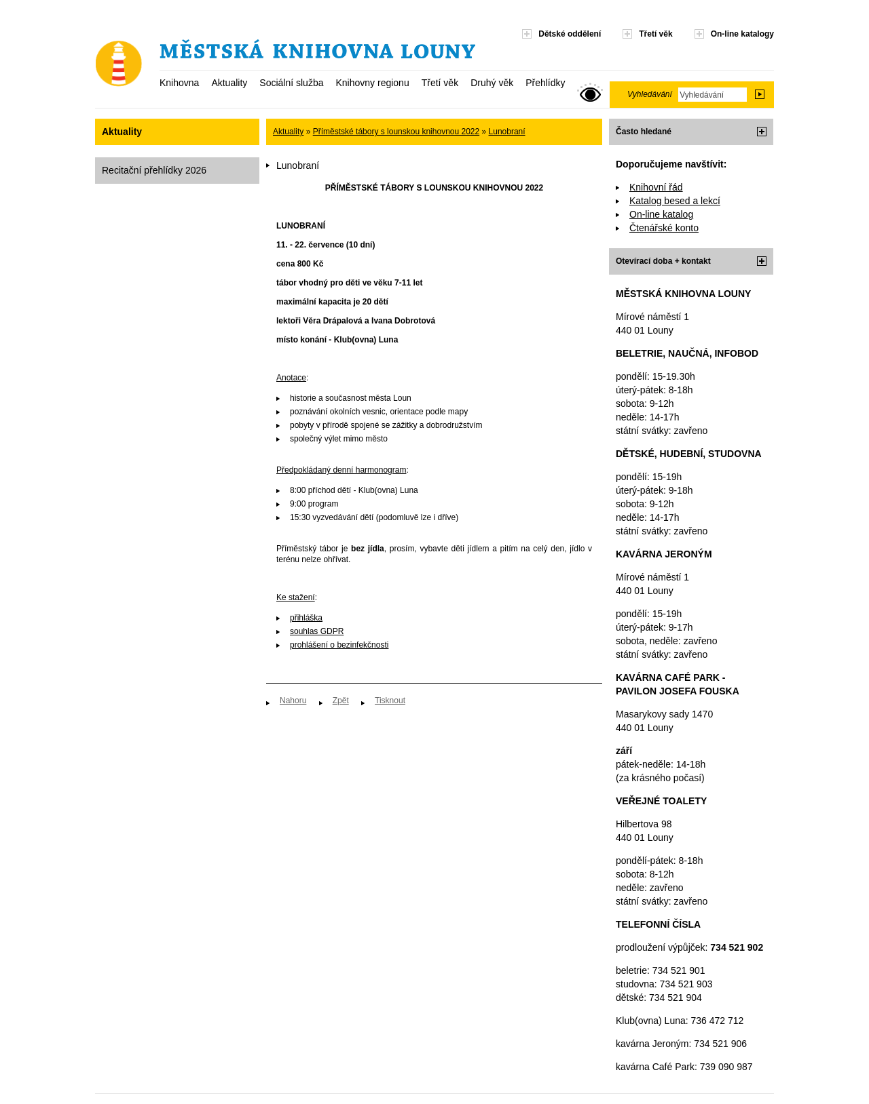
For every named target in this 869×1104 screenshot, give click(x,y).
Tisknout (390, 700)
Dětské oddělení (569, 34)
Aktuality (229, 82)
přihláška (306, 618)
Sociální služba (291, 82)
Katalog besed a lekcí (674, 200)
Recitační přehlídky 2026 (154, 170)
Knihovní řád (656, 187)
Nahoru (293, 700)
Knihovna (179, 82)
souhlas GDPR (317, 631)
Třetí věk (440, 82)
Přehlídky (545, 82)
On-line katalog (661, 214)
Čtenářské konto (664, 227)
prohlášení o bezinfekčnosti (339, 645)
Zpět (341, 700)
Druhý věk (491, 82)
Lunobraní (507, 131)
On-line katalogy (742, 34)
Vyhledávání (649, 94)
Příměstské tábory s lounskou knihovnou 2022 (396, 131)
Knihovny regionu (372, 82)
